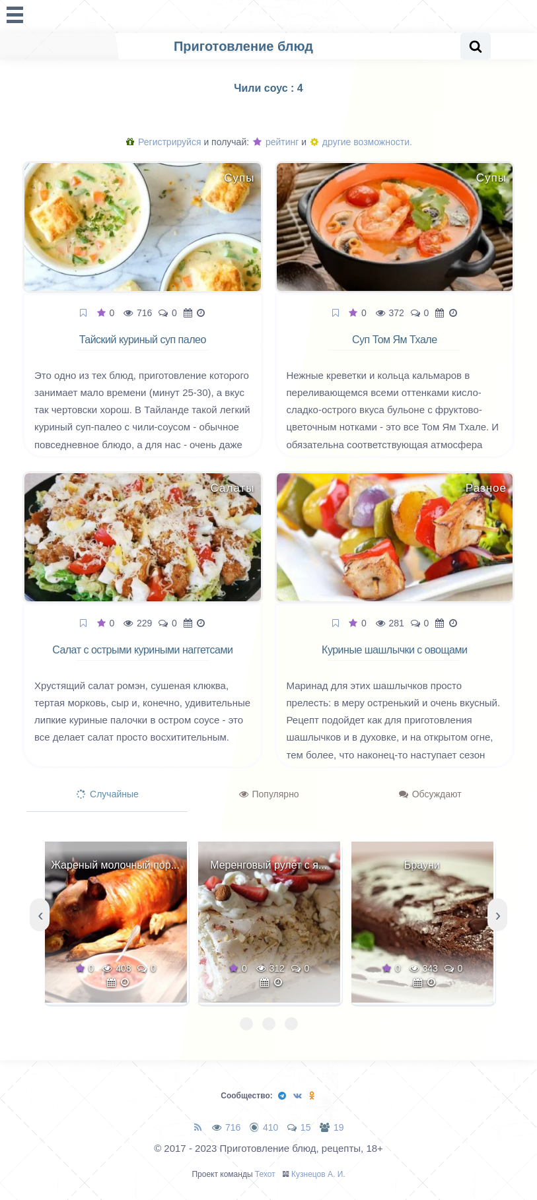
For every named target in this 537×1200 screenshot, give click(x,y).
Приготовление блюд (243, 46)
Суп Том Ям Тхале (394, 339)
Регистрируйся (163, 142)
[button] (246, 1023)
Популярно (269, 794)
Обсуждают (430, 794)
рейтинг (276, 142)
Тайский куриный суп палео (142, 339)
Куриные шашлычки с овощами (394, 649)
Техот (265, 1174)
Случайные (108, 794)
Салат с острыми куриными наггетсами (142, 649)
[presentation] (40, 914)
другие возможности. (361, 142)
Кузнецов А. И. (318, 1174)
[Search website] (475, 46)
